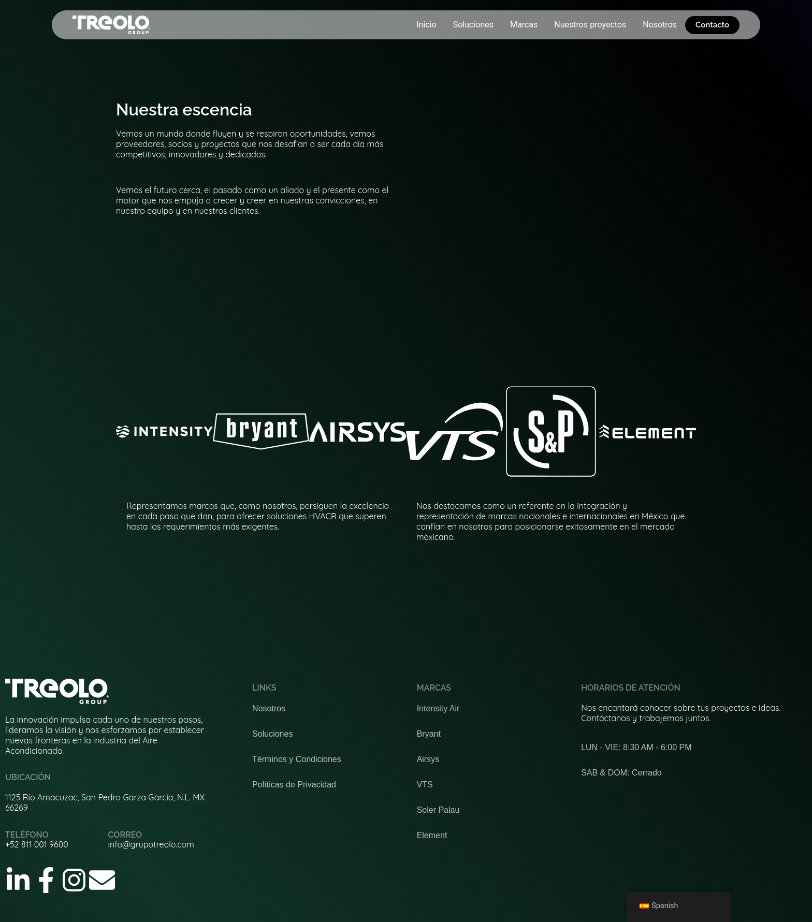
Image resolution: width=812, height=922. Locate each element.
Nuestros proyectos (590, 25)
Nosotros (660, 25)
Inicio (426, 25)
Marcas (524, 25)
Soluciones (473, 25)
